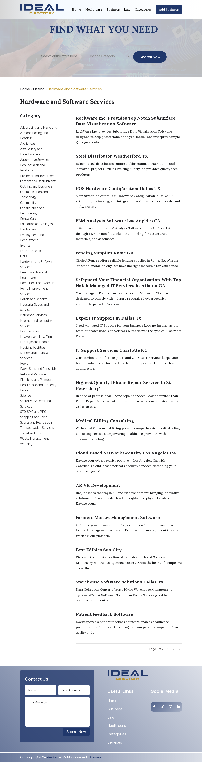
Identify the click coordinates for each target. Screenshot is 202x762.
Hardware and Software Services (74, 89)
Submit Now (76, 731)
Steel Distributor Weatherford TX (112, 156)
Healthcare (93, 9)
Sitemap (95, 757)
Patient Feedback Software (104, 614)
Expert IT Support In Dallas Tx (108, 318)
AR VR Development (98, 485)
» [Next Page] (179, 649)
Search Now (150, 62)
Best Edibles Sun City (99, 550)
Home (76, 9)
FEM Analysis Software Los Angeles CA (118, 220)
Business (113, 9)
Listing (38, 89)
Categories (143, 9)
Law (127, 9)
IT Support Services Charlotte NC (111, 350)
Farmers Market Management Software (118, 517)
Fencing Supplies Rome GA (105, 253)
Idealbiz (52, 757)
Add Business (169, 9)
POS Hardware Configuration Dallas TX (118, 188)
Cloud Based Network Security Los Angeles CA (126, 453)
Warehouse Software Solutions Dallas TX (120, 582)
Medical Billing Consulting (105, 421)
